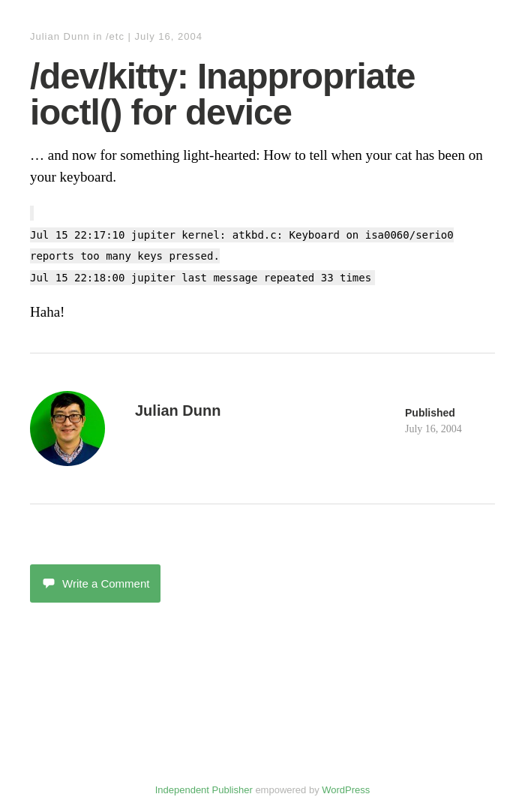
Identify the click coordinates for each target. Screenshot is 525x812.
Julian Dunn (60, 36)
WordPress (346, 789)
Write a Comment (95, 583)
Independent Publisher (204, 789)
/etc (115, 36)
